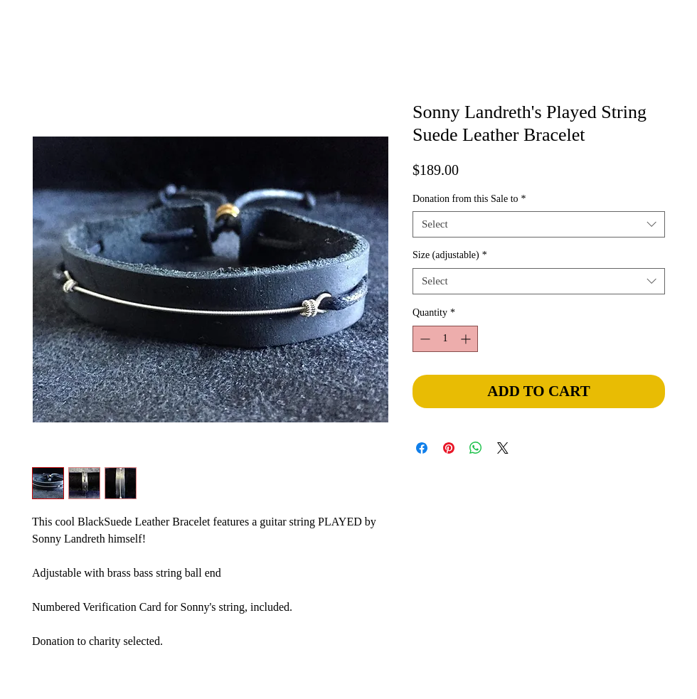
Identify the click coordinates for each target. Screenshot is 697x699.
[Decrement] (423, 338)
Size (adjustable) (450, 255)
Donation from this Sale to (469, 198)
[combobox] (539, 224)
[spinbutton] (445, 338)
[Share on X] (502, 448)
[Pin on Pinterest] (448, 448)
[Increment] (467, 338)
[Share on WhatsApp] (475, 448)
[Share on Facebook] (421, 448)
